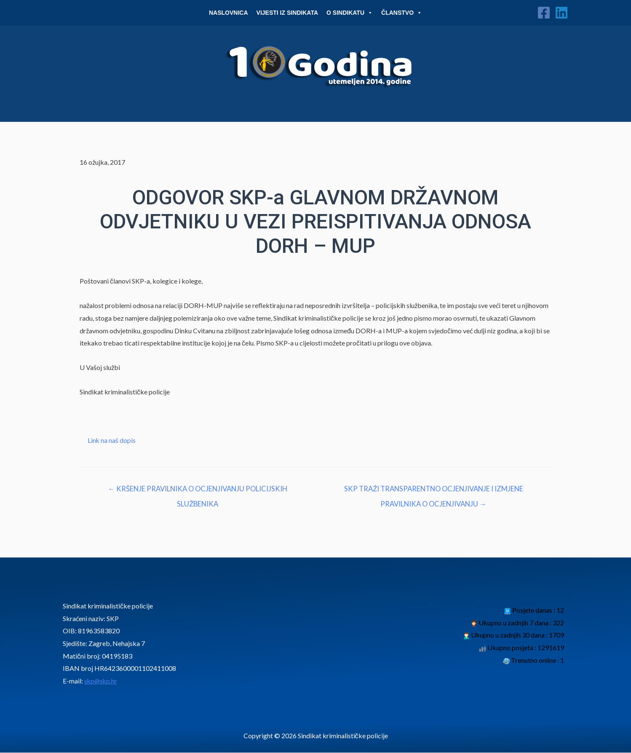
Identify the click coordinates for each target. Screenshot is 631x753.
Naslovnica (228, 12)
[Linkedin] (561, 12)
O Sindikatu (349, 12)
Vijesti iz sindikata (287, 12)
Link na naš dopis (112, 440)
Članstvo (401, 12)
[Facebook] (544, 12)
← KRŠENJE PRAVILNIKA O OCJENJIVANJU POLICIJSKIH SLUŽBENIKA (197, 491)
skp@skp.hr (101, 682)
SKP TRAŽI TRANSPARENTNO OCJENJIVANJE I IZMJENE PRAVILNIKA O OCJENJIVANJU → (433, 491)
